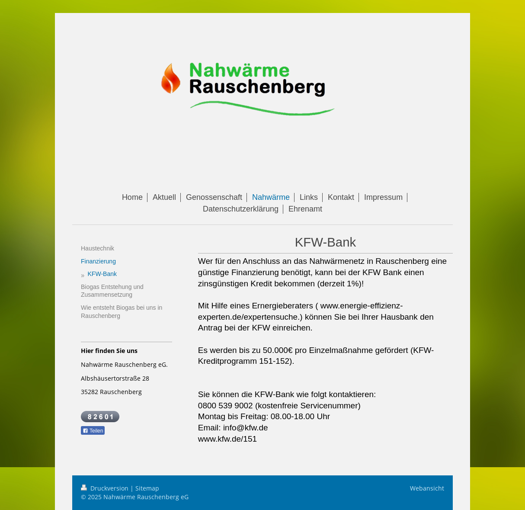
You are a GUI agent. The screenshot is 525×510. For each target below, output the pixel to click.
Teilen (93, 431)
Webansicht (427, 488)
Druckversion (105, 488)
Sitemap (147, 488)
